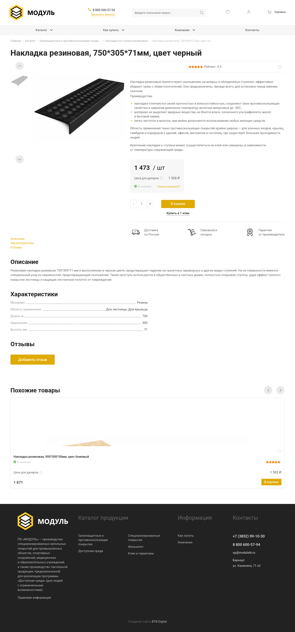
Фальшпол (135, 547)
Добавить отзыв (32, 359)
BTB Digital (159, 621)
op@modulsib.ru (244, 552)
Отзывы (16, 247)
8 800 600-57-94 (246, 544)
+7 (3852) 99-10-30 (249, 536)
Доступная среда (90, 551)
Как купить (186, 535)
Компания (185, 542)
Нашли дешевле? (168, 186)
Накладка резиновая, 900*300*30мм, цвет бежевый (51, 457)
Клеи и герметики (141, 553)
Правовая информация (34, 597)
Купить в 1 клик (178, 213)
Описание (17, 239)
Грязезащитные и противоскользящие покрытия (93, 540)
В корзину (178, 204)
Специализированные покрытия (144, 538)
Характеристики (22, 243)
